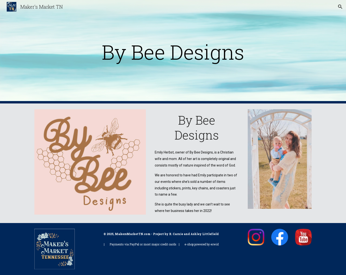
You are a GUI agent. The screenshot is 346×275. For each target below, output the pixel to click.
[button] (340, 7)
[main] (173, 51)
